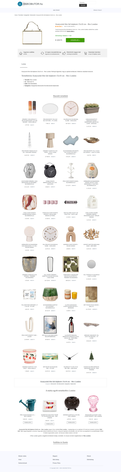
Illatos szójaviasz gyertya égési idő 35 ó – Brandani (70, 306)
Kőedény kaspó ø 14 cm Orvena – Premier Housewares (29, 276)
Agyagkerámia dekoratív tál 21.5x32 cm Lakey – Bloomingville (71, 152)
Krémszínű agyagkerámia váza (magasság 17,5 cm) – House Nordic (29, 246)
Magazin (55, 456)
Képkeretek (73, 383)
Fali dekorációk (60, 383)
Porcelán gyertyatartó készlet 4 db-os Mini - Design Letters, (50, 214)
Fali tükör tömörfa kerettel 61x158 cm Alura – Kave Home (50, 276)
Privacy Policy (98, 10)
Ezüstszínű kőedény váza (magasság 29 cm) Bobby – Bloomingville (29, 183)
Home (16, 15)
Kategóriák (26, 15)
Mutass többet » (71, 31)
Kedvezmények (22, 463)
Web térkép (56, 10)
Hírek (19, 459)
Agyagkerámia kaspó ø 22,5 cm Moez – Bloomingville (50, 306)
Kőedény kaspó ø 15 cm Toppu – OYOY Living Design (50, 152)
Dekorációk (32, 15)
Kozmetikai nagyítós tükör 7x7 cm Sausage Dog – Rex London (49, 416)
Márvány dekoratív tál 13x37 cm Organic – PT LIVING (91, 337)
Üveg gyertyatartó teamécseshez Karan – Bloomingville (29, 214)
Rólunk (89, 456)
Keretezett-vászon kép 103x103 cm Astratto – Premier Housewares (71, 276)
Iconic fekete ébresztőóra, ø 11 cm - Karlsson (50, 183)
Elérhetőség (90, 459)
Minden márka (22, 456)
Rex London (95, 29)
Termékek (20, 15)
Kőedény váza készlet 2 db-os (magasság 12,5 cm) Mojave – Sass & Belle (29, 121)
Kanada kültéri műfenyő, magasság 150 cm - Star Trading (91, 368)
